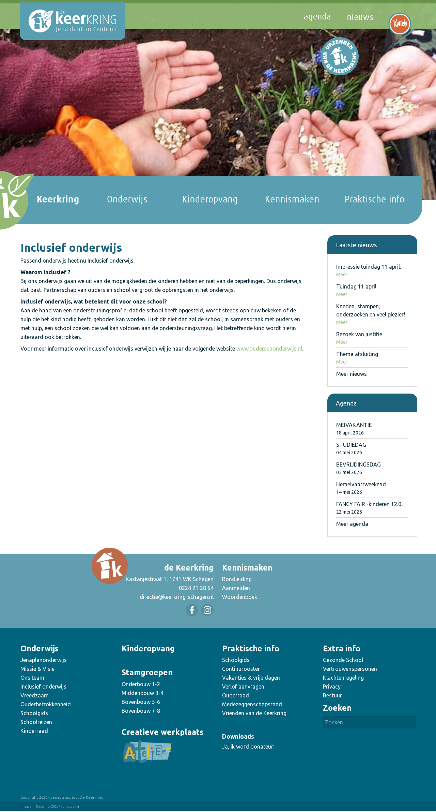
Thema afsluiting (357, 354)
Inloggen (27, 806)
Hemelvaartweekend (361, 484)
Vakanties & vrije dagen (251, 678)
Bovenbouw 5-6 (141, 702)
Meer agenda (352, 524)
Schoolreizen (36, 722)
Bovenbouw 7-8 (141, 711)
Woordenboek (239, 597)
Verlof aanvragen (243, 686)
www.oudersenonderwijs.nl (269, 348)
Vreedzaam (34, 695)
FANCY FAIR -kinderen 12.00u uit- (376, 504)
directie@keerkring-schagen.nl (177, 597)
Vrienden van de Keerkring (254, 713)
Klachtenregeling (343, 678)
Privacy (332, 686)
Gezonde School (343, 660)
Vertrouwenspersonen (350, 669)
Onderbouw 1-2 (141, 684)
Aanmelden (236, 588)
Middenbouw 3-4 (143, 693)
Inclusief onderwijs (43, 686)
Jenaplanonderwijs (43, 660)
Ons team (32, 678)
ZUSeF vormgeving (65, 806)
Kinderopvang (148, 648)
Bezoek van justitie (359, 334)
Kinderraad (34, 731)
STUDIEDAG (351, 445)
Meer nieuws (351, 374)
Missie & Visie (37, 669)
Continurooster (241, 669)
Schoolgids (34, 713)
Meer (341, 274)
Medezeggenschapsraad (252, 704)
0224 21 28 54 (196, 588)
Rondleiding (237, 579)
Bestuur (332, 695)
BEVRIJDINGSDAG (358, 464)
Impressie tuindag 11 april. (368, 267)
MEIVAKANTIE (354, 425)
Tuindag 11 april (356, 286)
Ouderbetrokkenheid (45, 704)
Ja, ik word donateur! (248, 746)
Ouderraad (235, 695)
